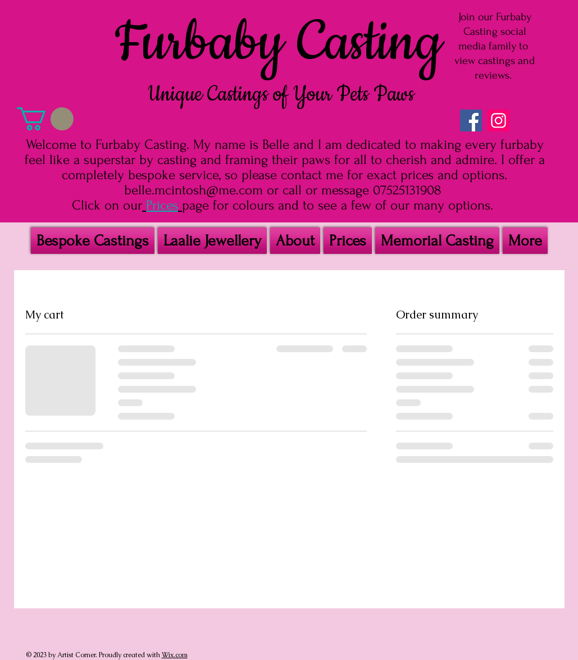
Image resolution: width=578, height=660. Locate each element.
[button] (45, 118)
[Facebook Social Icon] (471, 120)
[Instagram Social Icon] (498, 120)
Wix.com (175, 654)
